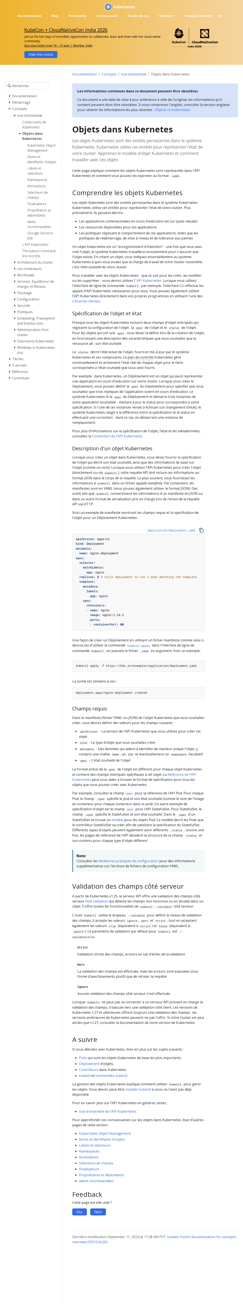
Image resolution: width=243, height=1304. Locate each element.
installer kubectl (138, 1089)
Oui (79, 1211)
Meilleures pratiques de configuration (128, 861)
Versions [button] (165, 16)
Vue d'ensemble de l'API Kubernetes (107, 1111)
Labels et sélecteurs (95, 1145)
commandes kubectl (111, 1075)
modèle (117, 819)
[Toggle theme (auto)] (221, 16)
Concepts (109, 74)
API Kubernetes (149, 280)
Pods (83, 1057)
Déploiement (89, 1063)
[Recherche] (27, 86)
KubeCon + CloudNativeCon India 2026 (65, 30)
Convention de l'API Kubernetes (117, 436)
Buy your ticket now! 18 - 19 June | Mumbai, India (58, 45)
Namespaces (89, 1151)
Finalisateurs (89, 1169)
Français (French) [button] (198, 16)
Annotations (89, 1157)
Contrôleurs (88, 1069)
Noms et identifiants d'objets (102, 1139)
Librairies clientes (86, 301)
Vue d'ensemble (133, 74)
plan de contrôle (140, 357)
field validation (96, 901)
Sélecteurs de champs (96, 1163)
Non (98, 1211)
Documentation (84, 74)
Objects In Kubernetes (172, 109)
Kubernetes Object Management (105, 1133)
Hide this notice (41, 54)
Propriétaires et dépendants (101, 1175)
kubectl (85, 1075)
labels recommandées (96, 1181)
